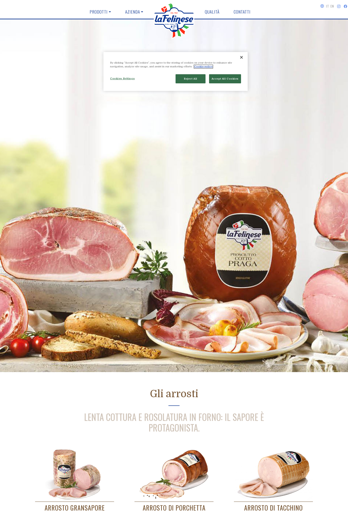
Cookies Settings (122, 78)
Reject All (190, 78)
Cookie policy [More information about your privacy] (203, 66)
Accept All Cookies (225, 78)
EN (332, 6)
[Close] (241, 57)
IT (327, 6)
